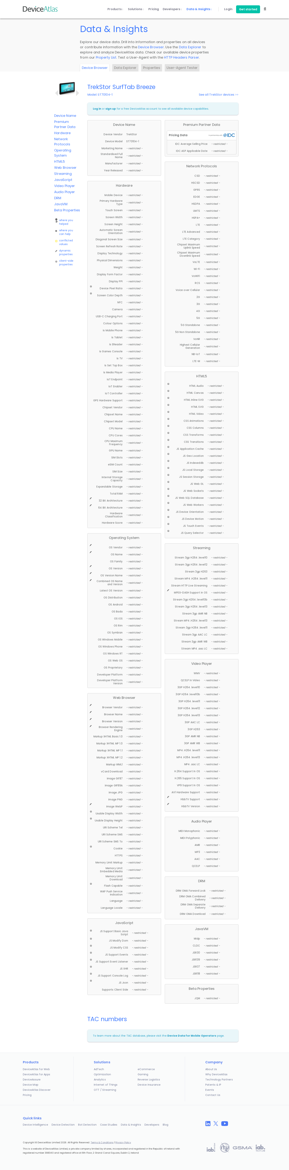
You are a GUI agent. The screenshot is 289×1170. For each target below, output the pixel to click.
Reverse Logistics (149, 1079)
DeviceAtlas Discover (37, 1090)
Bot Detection (87, 1125)
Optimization (102, 1074)
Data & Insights (199, 9)
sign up (110, 109)
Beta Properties (67, 210)
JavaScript (63, 179)
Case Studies (108, 1125)
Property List (106, 57)
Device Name (65, 115)
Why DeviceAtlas (216, 1074)
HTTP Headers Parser (181, 57)
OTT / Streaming (105, 1090)
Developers (172, 9)
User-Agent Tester (182, 67)
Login (228, 9)
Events (209, 1090)
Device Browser (151, 47)
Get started (248, 9)
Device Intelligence (35, 1125)
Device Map (30, 1085)
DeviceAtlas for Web (36, 1069)
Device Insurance (149, 1085)
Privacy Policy (123, 1142)
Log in (97, 109)
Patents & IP (213, 1085)
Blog (165, 1125)
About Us (211, 1069)
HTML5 (59, 161)
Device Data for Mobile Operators (191, 1036)
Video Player (64, 186)
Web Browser (65, 167)
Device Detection (63, 1125)
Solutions (136, 9)
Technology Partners (219, 1079)
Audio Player (64, 192)
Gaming (143, 1074)
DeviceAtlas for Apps (36, 1074)
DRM (57, 198)
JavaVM (60, 204)
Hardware (62, 133)
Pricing (153, 9)
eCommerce (146, 1069)
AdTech (99, 1069)
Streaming (63, 173)
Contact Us (212, 1095)
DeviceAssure (32, 1079)
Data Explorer (190, 47)
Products (115, 9)
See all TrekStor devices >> (218, 94)
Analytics (100, 1079)
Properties (151, 67)
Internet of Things (106, 1085)
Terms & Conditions (102, 1142)
